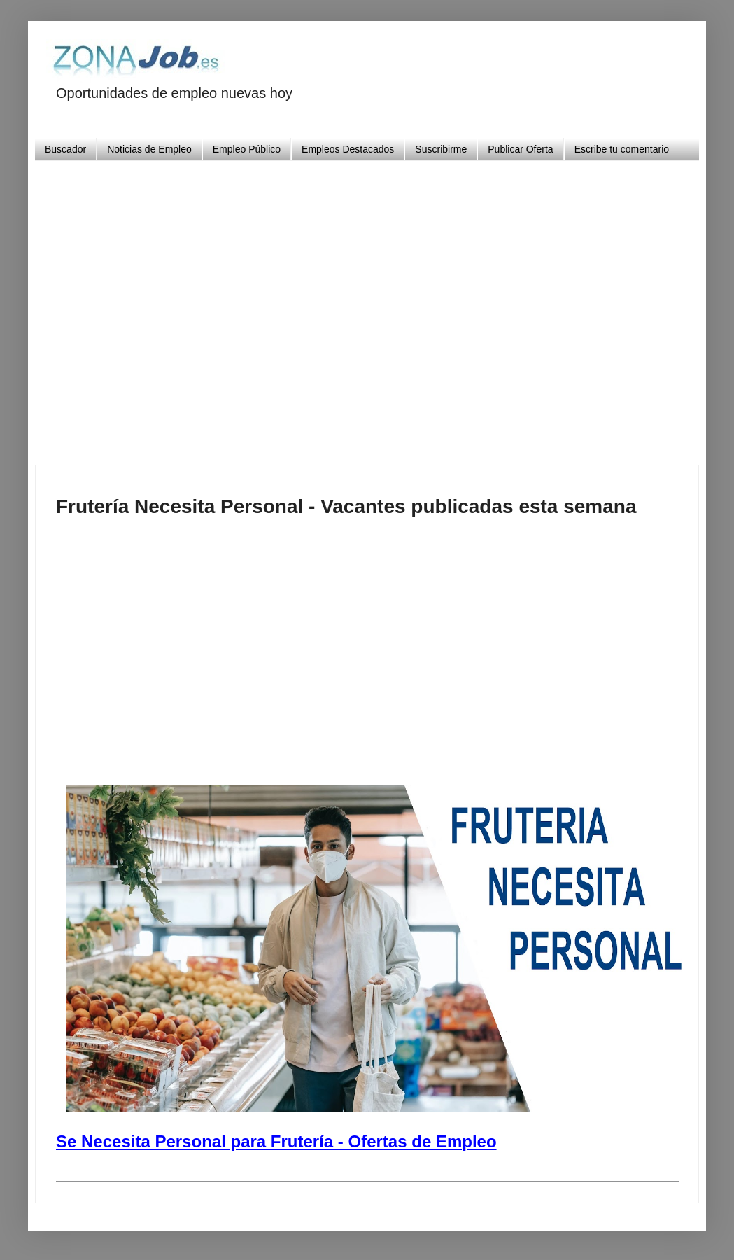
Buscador (65, 149)
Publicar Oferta (520, 149)
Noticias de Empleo (149, 149)
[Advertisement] (395, 308)
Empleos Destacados (348, 149)
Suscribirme (441, 149)
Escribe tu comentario (621, 149)
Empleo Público (247, 149)
